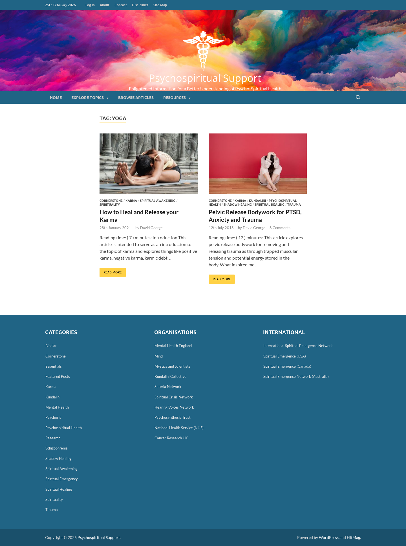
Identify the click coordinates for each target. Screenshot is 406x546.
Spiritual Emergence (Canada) (287, 366)
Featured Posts (57, 376)
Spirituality (110, 205)
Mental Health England (173, 345)
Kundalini (257, 201)
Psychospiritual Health (63, 428)
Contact (120, 5)
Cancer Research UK (171, 438)
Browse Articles (136, 97)
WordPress (329, 537)
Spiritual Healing (269, 205)
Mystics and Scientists (172, 366)
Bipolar (51, 345)
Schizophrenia (56, 448)
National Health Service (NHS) (179, 428)
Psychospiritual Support (205, 78)
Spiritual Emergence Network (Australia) (296, 376)
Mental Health (57, 407)
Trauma (294, 205)
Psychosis (53, 417)
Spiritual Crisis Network (174, 397)
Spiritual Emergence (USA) (284, 356)
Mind (159, 356)
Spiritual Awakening (157, 201)
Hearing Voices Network (174, 407)
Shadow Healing (238, 205)
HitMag (353, 537)
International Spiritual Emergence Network (298, 345)
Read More (111, 271)
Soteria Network (168, 386)
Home (56, 97)
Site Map (160, 5)
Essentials (53, 366)
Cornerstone (111, 201)
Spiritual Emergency (61, 479)
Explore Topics (87, 97)
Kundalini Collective (170, 376)
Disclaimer (140, 5)
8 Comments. (280, 227)
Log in (90, 5)
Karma (131, 201)
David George (151, 227)
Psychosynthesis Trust (173, 417)
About (104, 5)
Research (52, 438)
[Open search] (358, 97)
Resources (174, 97)
